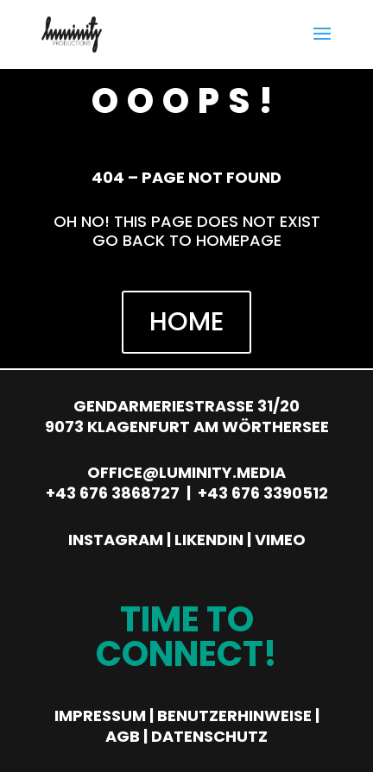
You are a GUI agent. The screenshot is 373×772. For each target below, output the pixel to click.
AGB (122, 736)
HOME (186, 322)
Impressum (100, 715)
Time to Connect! (186, 636)
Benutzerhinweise (234, 715)
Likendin (208, 539)
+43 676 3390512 (263, 493)
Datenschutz (209, 736)
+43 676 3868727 (113, 493)
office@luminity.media (186, 472)
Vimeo (280, 539)
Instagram (115, 539)
